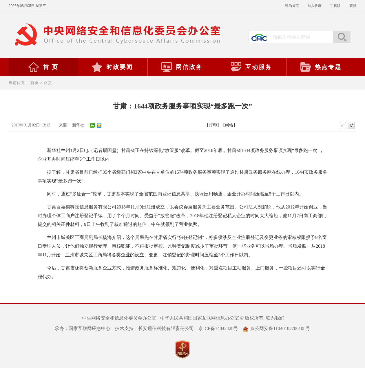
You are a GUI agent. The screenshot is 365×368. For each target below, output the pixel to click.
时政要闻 (112, 67)
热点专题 (321, 67)
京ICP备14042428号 (218, 328)
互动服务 (251, 67)
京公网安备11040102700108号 (276, 328)
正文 (48, 83)
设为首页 (292, 6)
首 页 (43, 67)
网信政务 (181, 67)
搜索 (341, 37)
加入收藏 (315, 6)
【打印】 (213, 125)
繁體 (352, 6)
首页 (34, 83)
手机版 (335, 6)
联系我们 (275, 318)
